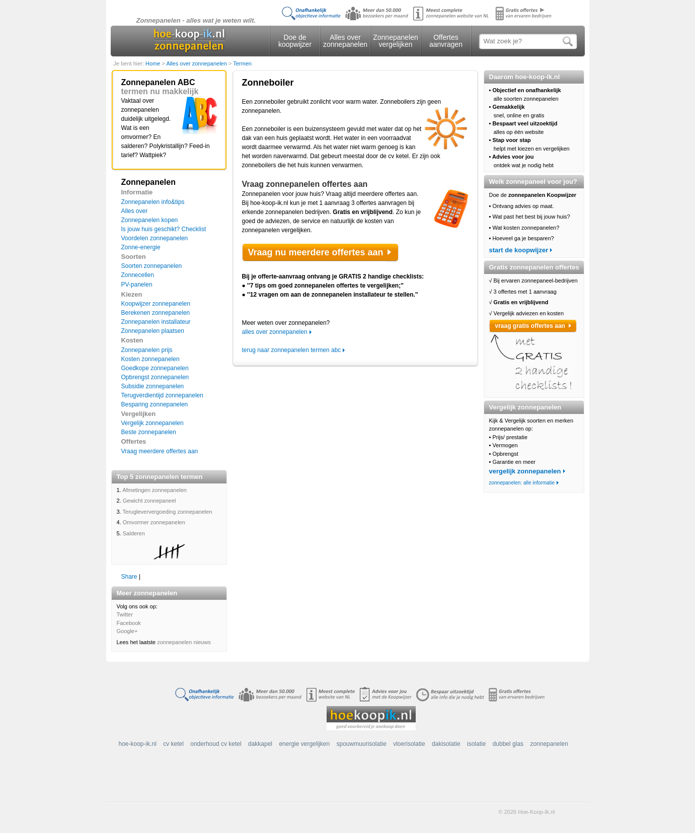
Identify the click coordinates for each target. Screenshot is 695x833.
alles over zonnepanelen (274, 331)
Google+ (127, 631)
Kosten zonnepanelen (150, 359)
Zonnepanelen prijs (147, 350)
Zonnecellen (137, 275)
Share (129, 576)
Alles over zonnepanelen (345, 40)
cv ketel (173, 743)
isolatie (476, 743)
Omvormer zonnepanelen (154, 522)
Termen (242, 63)
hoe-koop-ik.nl (138, 743)
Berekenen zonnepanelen (155, 312)
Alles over (134, 211)
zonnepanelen (549, 743)
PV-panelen (136, 284)
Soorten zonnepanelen (151, 265)
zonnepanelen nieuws (183, 642)
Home (153, 63)
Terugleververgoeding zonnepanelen (167, 512)
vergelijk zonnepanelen (525, 471)
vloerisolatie (409, 743)
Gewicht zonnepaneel (149, 501)
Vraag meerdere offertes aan (159, 451)
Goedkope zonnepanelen (155, 368)
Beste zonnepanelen (148, 432)
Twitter (125, 614)
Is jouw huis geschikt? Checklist (163, 229)
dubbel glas (508, 743)
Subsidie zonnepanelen (152, 386)
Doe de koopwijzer (295, 40)
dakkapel (260, 743)
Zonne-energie (141, 247)
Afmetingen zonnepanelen (154, 490)
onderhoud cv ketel (215, 743)
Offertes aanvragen (445, 40)
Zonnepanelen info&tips (153, 201)
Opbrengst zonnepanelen (155, 377)
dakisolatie (446, 743)
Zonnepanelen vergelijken (395, 40)
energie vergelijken (304, 743)
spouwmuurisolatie (361, 743)
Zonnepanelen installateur (156, 321)
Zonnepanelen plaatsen (152, 330)
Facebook (129, 623)
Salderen (134, 533)
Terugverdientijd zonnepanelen (162, 395)
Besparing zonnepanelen (154, 404)
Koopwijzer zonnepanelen (155, 303)
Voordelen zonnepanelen (154, 238)
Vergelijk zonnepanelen (152, 423)
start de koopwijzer (519, 250)
